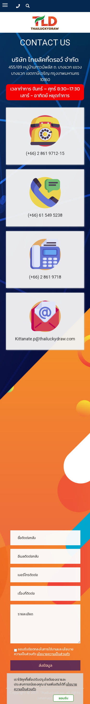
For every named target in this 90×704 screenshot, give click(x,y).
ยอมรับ (63, 698)
